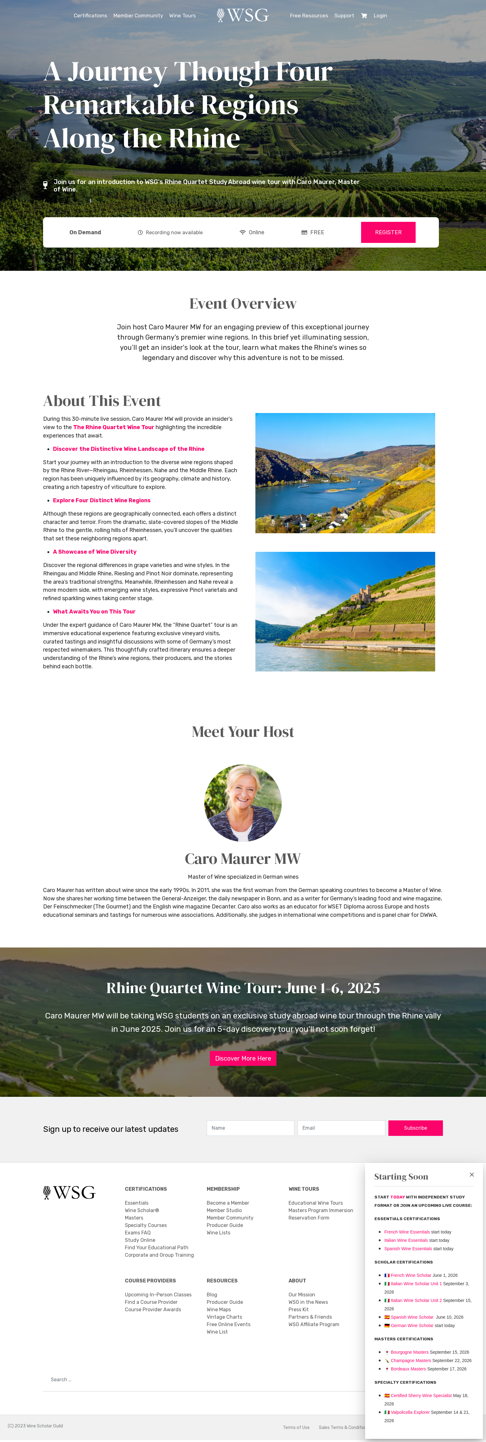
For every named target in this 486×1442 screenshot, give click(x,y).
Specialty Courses (146, 1227)
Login (380, 15)
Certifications (90, 15)
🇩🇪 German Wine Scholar (409, 1325)
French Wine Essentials (407, 1231)
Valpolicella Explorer (407, 1412)
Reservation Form (309, 1219)
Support (344, 15)
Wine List (217, 1334)
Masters (134, 1219)
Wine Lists (218, 1234)
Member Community (138, 15)
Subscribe (415, 1129)
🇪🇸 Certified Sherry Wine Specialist (418, 1395)
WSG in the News (308, 1304)
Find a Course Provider (151, 1304)
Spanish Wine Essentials (408, 1248)
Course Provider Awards (153, 1311)
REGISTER (388, 232)
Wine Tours (182, 15)
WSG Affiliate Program (314, 1326)
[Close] (471, 1174)
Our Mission (302, 1296)
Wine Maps (219, 1311)
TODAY (398, 1197)
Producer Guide (225, 1227)
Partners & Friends (310, 1319)
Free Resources (309, 15)
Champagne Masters (411, 1360)
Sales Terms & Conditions (344, 1429)
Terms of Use (296, 1429)
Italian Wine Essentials (406, 1240)
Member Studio (224, 1212)
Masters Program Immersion (321, 1212)
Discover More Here (243, 1060)
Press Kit (299, 1311)
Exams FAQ (138, 1234)
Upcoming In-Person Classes (158, 1296)
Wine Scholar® (142, 1212)
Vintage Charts (224, 1319)
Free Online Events (228, 1326)
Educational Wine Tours (316, 1204)
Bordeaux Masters (405, 1368)
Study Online (140, 1242)
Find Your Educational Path (156, 1249)
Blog (212, 1296)
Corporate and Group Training (159, 1257)
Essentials (136, 1204)
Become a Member (228, 1204)
